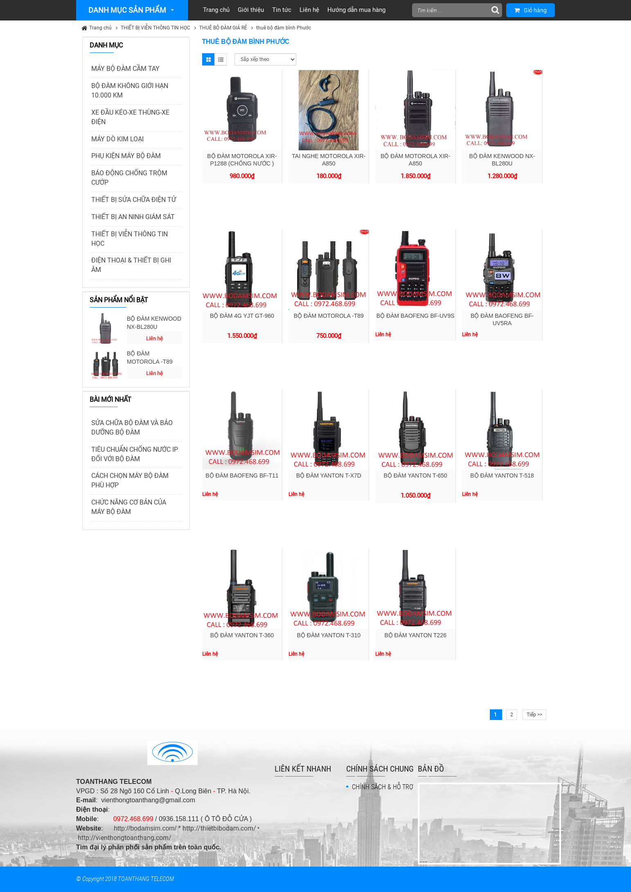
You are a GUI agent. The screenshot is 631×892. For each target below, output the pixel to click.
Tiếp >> (534, 715)
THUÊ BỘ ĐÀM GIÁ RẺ (223, 28)
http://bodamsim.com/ (145, 828)
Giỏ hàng (530, 10)
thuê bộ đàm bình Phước (283, 28)
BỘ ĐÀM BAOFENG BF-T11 (241, 475)
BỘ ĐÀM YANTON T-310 (329, 635)
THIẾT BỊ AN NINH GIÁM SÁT (133, 217)
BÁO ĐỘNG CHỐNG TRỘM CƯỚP (129, 177)
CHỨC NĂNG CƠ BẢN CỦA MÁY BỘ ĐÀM (128, 507)
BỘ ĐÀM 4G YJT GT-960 (242, 315)
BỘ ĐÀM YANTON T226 (415, 635)
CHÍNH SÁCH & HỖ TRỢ (382, 787)
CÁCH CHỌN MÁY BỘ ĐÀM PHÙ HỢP (130, 480)
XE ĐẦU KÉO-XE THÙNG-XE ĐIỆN (130, 117)
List (220, 59)
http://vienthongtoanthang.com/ (124, 838)
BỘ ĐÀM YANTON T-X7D (328, 475)
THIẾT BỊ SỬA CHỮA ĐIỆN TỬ (133, 200)
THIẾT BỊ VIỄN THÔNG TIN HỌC (155, 28)
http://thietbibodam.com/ (219, 828)
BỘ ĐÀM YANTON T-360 (242, 635)
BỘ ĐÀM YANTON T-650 (415, 475)
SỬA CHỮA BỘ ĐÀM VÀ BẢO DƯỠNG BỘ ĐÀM (132, 427)
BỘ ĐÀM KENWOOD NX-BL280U (154, 322)
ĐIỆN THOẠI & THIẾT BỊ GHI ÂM (131, 265)
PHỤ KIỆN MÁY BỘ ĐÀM (126, 156)
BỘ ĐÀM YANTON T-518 (502, 475)
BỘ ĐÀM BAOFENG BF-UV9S (415, 315)
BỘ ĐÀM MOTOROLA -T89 (150, 357)
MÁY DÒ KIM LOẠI (117, 139)
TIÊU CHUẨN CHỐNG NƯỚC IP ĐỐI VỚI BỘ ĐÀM (134, 454)
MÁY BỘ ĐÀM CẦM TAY (125, 68)
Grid (208, 59)
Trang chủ (100, 28)
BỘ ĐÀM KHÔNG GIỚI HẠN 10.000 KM (129, 90)
